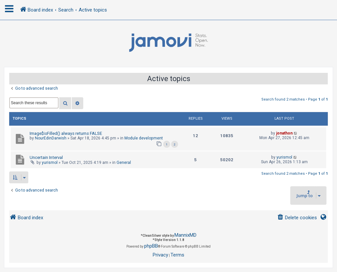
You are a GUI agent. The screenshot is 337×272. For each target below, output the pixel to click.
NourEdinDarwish (50, 138)
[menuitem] (297, 217)
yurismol (50, 162)
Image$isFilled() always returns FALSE (66, 133)
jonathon (284, 133)
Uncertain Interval (46, 157)
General (124, 162)
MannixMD (185, 235)
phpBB (151, 246)
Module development (143, 138)
